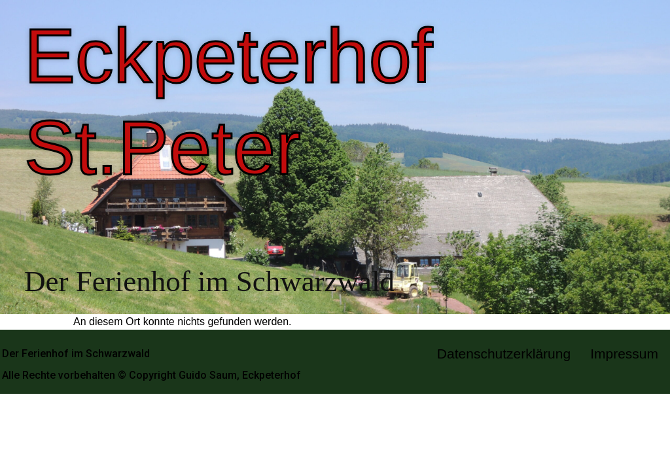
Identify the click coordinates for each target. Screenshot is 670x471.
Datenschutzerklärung (504, 353)
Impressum (624, 353)
